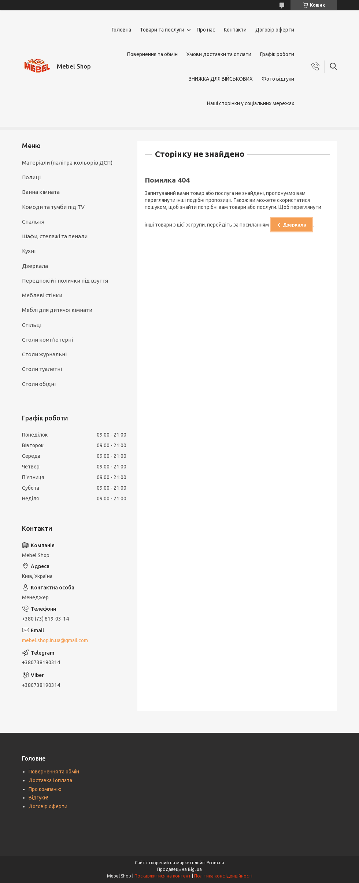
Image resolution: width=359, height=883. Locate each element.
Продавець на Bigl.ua (179, 869)
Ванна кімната (41, 192)
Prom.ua (215, 862)
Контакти (235, 30)
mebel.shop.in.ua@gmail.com (55, 640)
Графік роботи (277, 54)
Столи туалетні (42, 369)
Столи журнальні (44, 354)
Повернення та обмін (152, 54)
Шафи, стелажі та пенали (55, 236)
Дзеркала (294, 224)
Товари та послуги (162, 30)
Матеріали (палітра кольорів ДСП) (67, 162)
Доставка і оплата (50, 780)
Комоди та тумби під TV (53, 207)
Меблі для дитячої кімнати (57, 310)
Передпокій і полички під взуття (65, 280)
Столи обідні (39, 384)
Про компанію (45, 789)
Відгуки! (38, 798)
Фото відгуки (278, 79)
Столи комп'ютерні (47, 339)
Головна (121, 30)
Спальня (33, 221)
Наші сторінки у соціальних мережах (250, 103)
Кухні (29, 251)
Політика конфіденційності (223, 875)
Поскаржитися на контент (162, 875)
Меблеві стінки (42, 295)
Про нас (206, 30)
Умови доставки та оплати (218, 54)
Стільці (31, 325)
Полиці (31, 177)
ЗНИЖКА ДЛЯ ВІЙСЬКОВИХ (221, 79)
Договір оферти (274, 30)
